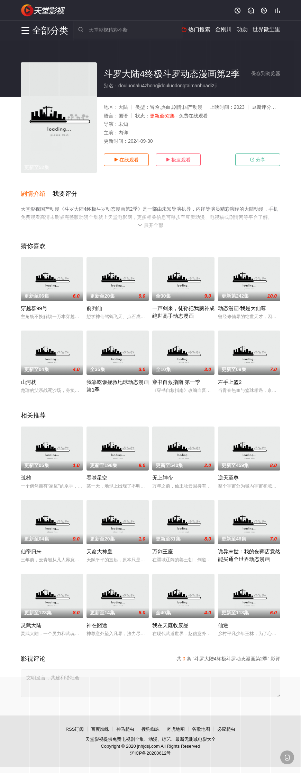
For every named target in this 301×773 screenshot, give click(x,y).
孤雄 (26, 477)
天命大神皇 (99, 551)
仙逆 (223, 624)
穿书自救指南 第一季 (176, 381)
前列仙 (94, 307)
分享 (257, 159)
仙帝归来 (31, 551)
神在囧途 (96, 624)
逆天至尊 (228, 477)
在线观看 (126, 159)
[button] (37, 193)
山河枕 (28, 381)
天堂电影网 (43, 10)
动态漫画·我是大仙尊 (242, 307)
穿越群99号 (34, 307)
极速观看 (178, 159)
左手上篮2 (229, 381)
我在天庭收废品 (170, 624)
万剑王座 (162, 551)
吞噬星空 (96, 477)
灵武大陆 (31, 624)
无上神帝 (162, 477)
